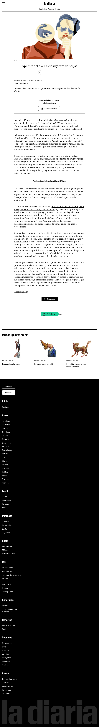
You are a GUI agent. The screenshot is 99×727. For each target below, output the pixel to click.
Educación (6, 446)
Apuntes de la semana (11, 575)
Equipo (5, 629)
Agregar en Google (49, 108)
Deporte (5, 439)
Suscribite (53, 181)
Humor (5, 588)
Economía (6, 443)
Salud (4, 475)
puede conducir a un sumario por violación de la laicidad (55, 129)
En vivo (5, 579)
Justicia (5, 457)
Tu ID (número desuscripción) (9, 610)
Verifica (5, 483)
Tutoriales (6, 682)
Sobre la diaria (8, 625)
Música (5, 550)
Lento (4, 529)
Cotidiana (6, 432)
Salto (4, 507)
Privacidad (6, 690)
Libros (4, 461)
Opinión (5, 468)
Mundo (5, 465)
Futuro (5, 454)
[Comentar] (40, 72)
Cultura (5, 435)
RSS (4, 647)
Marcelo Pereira (20, 81)
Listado (5, 606)
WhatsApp (6, 654)
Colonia (5, 497)
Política (5, 472)
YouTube (5, 650)
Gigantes (6, 532)
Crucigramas (7, 592)
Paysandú (6, 504)
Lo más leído (7, 568)
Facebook (6, 661)
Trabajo (5, 479)
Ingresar (8, 386)
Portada (5, 407)
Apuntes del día (54, 9)
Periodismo (7, 546)
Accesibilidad (7, 686)
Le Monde (6, 525)
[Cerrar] (83, 99)
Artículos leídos (8, 554)
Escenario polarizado (11, 364)
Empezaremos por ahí (43, 364)
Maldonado (7, 500)
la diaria (42, 9)
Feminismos (7, 450)
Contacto (6, 693)
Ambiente (6, 421)
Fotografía (6, 584)
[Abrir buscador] (95, 3)
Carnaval (6, 425)
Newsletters (7, 643)
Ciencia (5, 428)
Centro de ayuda (9, 679)
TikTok (5, 665)
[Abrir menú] (4, 3)
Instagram (6, 658)
